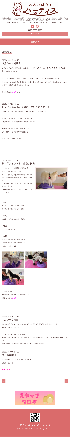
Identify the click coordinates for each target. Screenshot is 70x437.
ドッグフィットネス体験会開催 (18, 164)
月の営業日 (7, 370)
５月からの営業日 (11, 64)
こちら (14, 92)
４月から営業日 (10, 320)
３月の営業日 (9, 355)
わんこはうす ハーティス (35, 425)
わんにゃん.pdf (9, 139)
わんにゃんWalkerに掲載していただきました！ (27, 107)
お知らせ (7, 52)
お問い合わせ (35, 34)
